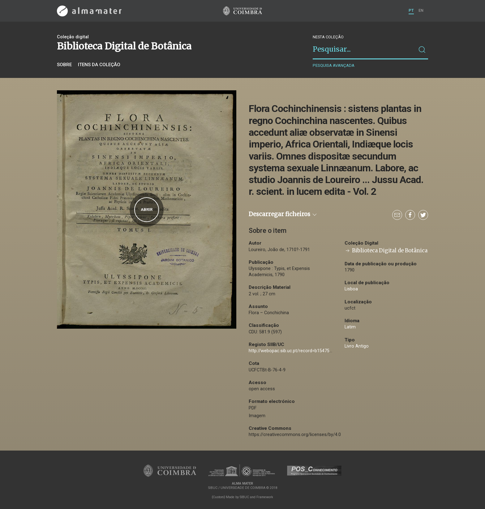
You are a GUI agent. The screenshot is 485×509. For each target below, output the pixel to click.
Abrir (146, 209)
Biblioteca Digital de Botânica (386, 250)
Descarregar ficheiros (283, 214)
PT (411, 10)
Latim (350, 327)
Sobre (64, 64)
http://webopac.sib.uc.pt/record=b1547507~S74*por (301, 350)
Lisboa (351, 289)
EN (420, 10)
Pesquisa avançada (333, 65)
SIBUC (244, 497)
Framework (264, 497)
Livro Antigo (357, 346)
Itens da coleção (99, 64)
